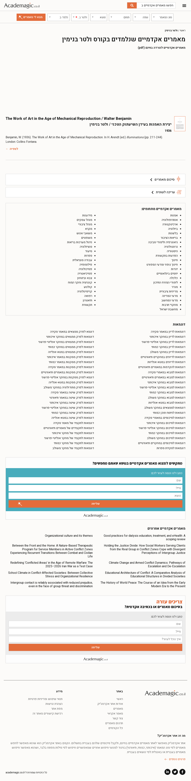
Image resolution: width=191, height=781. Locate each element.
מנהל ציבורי (85, 223)
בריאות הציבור (169, 237)
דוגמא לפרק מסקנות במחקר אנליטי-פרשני (68, 376)
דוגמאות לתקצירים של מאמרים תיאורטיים (68, 427)
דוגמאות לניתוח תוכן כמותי (169, 412)
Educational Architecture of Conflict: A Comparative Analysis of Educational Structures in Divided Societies (145, 574)
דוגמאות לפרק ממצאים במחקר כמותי (71, 346)
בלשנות (173, 232)
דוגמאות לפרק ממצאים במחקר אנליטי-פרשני (66, 341)
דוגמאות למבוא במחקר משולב (166, 397)
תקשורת (87, 304)
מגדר (175, 286)
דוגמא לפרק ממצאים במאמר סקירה (72, 331)
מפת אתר (56, 708)
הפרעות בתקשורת (167, 255)
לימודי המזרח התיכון (165, 282)
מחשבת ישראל (169, 308)
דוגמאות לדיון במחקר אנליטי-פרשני (163, 341)
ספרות (88, 255)
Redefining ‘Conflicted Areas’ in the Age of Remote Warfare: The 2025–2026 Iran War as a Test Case (51, 564)
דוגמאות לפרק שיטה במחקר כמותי (72, 412)
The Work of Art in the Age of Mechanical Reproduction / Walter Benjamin (68, 118)
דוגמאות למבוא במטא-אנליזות (166, 402)
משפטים (86, 237)
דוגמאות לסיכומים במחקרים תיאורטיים (161, 442)
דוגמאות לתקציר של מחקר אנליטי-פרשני (69, 437)
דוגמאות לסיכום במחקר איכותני (166, 422)
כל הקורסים (115, 727)
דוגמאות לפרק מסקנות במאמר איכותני (70, 356)
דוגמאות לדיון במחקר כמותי (168, 346)
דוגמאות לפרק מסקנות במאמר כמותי (71, 361)
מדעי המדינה (170, 295)
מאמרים (118, 708)
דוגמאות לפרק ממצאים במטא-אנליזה (71, 351)
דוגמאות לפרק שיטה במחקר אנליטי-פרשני (68, 407)
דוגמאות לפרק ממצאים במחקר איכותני (70, 336)
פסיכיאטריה (85, 273)
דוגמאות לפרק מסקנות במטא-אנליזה (71, 381)
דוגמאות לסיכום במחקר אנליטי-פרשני (162, 427)
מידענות (87, 214)
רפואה (88, 295)
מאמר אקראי (115, 713)
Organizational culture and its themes (69, 535)
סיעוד (88, 250)
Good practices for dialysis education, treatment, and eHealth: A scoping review (144, 537)
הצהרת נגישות (54, 703)
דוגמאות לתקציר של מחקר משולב (73, 447)
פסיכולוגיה (85, 268)
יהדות (174, 268)
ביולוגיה (173, 228)
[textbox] (162, 16)
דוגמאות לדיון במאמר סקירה (168, 331)
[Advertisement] (95, 82)
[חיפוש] (132, 5)
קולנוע (88, 286)
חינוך (175, 259)
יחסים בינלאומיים (167, 273)
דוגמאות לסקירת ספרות (171, 447)
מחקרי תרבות (170, 304)
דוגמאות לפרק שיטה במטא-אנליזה (72, 417)
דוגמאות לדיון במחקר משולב (167, 351)
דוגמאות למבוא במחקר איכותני (166, 381)
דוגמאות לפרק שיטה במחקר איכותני (72, 402)
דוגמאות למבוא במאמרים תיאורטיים (163, 376)
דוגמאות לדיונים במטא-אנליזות (166, 361)
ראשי (182, 30)
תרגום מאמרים (114, 722)
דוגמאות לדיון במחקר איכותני (167, 336)
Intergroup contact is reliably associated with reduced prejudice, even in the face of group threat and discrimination (51, 584)
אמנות (174, 214)
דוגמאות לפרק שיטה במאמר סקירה (72, 391)
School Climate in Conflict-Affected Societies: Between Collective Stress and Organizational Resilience (50, 574)
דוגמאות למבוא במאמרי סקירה (166, 371)
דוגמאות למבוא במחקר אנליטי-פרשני (162, 386)
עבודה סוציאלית (82, 259)
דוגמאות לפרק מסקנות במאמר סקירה (71, 366)
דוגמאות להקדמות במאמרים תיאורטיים (161, 366)
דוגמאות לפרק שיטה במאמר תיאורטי (71, 397)
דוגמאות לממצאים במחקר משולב (164, 407)
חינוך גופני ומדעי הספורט (162, 264)
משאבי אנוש (84, 232)
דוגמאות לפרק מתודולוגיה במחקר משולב (68, 386)
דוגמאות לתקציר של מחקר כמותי (74, 442)
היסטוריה (172, 250)
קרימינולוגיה (84, 290)
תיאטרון (87, 299)
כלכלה (174, 277)
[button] (184, 5)
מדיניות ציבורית (168, 290)
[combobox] (162, 16)
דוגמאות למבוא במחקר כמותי (167, 391)
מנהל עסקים (84, 219)
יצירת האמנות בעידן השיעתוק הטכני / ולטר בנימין (120, 123)
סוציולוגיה (86, 246)
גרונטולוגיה (171, 246)
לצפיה (14, 148)
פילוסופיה (86, 264)
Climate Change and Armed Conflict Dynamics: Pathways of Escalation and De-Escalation (147, 564)
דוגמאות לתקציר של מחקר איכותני (73, 432)
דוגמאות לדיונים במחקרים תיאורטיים (163, 356)
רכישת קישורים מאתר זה (47, 713)
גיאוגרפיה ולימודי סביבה (163, 241)
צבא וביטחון (84, 277)
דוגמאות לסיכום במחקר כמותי (166, 432)
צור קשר (117, 717)
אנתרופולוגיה (170, 219)
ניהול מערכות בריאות (79, 241)
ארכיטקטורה (170, 223)
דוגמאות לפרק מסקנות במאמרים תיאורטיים (67, 371)
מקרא (88, 228)
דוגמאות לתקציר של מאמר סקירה (73, 422)
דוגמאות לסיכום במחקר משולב (166, 437)
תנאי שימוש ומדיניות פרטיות (45, 698)
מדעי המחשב (169, 299)
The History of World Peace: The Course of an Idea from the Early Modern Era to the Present (143, 584)
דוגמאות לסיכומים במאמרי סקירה (165, 417)
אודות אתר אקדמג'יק (110, 703)
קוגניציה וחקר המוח (80, 282)
